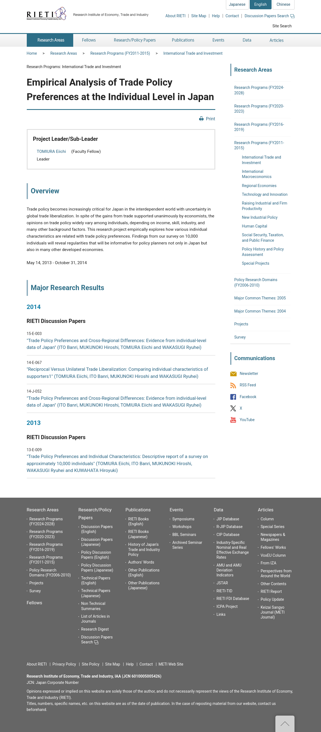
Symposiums (183, 519)
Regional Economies (259, 185)
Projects (241, 324)
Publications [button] (184, 40)
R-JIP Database (229, 526)
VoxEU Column (273, 555)
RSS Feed (248, 385)
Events (176, 509)
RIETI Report (271, 591)
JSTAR (222, 583)
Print (210, 118)
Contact (232, 16)
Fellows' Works (273, 547)
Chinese (283, 4)
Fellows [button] (89, 40)
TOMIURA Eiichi (52, 151)
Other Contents (273, 584)
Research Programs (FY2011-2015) (120, 53)
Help (216, 16)
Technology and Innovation (265, 194)
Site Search (281, 26)
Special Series (272, 526)
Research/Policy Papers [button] (134, 40)
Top (285, 724)
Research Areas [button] (50, 40)
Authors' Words (141, 562)
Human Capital (254, 226)
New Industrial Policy (260, 217)
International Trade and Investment (192, 53)
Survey (240, 337)
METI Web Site (170, 664)
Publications (138, 509)
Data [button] (247, 40)
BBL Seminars (184, 534)
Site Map (198, 16)
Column (267, 519)
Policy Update (272, 599)
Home (32, 53)
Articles (265, 509)
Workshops (182, 526)
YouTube (247, 420)
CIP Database (227, 534)
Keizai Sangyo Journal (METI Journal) (273, 612)
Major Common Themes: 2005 (260, 298)
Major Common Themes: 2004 (260, 311)
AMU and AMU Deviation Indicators (228, 570)
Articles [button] (277, 40)
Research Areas (63, 53)
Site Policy (90, 664)
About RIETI (175, 16)
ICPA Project (227, 606)
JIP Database (227, 519)
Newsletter (249, 374)
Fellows (34, 602)
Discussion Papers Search (269, 16)
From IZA (268, 563)
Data (218, 509)
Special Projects (255, 263)
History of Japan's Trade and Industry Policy (144, 549)
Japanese (237, 4)
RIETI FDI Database (232, 598)
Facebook (248, 397)
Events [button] (219, 40)
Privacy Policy (64, 664)
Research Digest (95, 629)
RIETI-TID (224, 591)
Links (220, 614)
